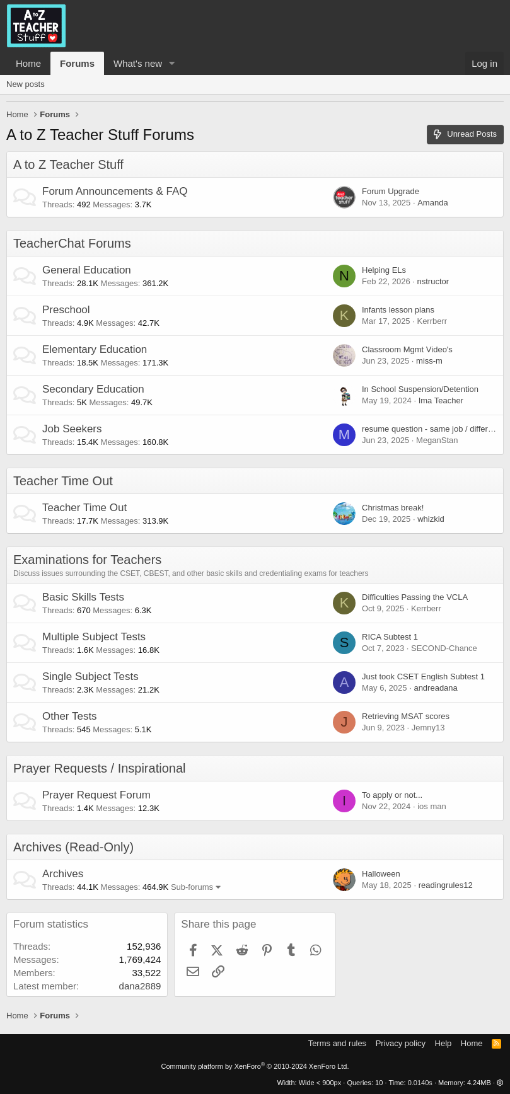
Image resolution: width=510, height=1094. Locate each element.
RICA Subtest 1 (390, 637)
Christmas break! (393, 507)
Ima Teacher (441, 400)
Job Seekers (72, 429)
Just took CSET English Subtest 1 (423, 676)
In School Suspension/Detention (420, 389)
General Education (86, 270)
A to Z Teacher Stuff (68, 164)
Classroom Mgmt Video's (407, 349)
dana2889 (140, 986)
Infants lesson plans (398, 309)
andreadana (435, 688)
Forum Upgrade (390, 191)
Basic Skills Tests (83, 597)
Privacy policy (401, 1043)
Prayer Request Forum (96, 795)
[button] (172, 63)
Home (28, 63)
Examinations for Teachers (87, 560)
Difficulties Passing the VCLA (415, 597)
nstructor (433, 281)
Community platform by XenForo (255, 1066)
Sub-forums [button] (192, 887)
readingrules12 (446, 885)
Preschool (66, 310)
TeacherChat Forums (72, 243)
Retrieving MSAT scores (405, 716)
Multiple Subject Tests (94, 637)
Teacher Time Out (63, 481)
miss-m (429, 361)
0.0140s (420, 1082)
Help (443, 1043)
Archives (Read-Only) (73, 847)
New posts (25, 84)
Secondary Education (93, 389)
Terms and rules (337, 1043)
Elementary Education (94, 349)
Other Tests (69, 716)
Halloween (381, 873)
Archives (62, 874)
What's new (137, 63)
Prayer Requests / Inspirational (99, 768)
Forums (77, 63)
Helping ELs (384, 270)
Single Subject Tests (90, 676)
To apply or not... (392, 795)
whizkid (430, 519)
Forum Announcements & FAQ (115, 191)
